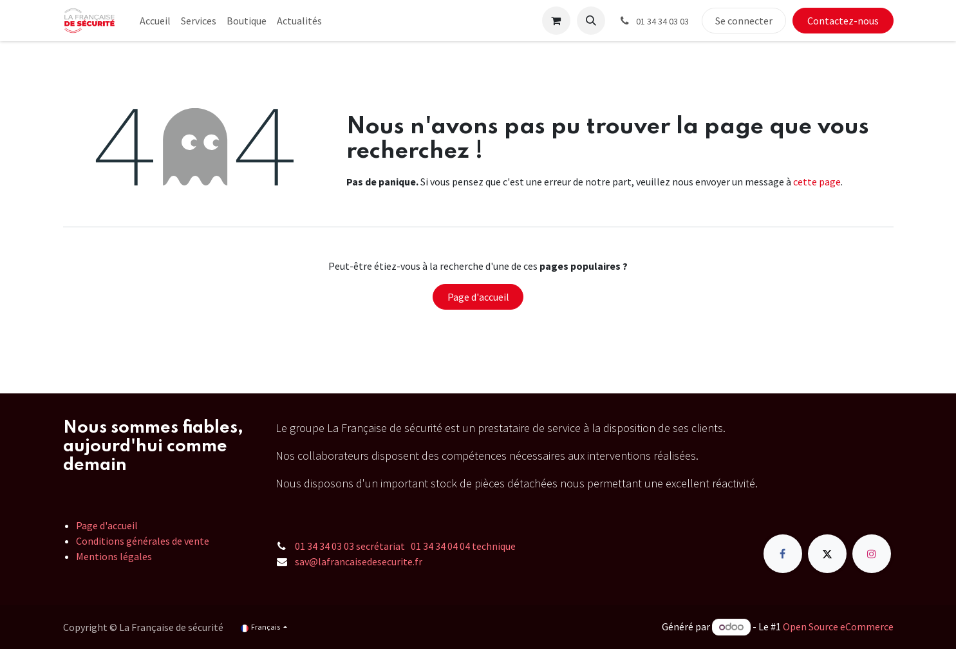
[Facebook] (783, 553)
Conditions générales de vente (142, 540)
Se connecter (744, 20)
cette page (817, 181)
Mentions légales (114, 556)
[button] (591, 20)
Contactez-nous (843, 20)
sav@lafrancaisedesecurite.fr (358, 561)
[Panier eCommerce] (556, 20)
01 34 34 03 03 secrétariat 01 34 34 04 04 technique (405, 546)
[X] (827, 553)
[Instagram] (871, 553)
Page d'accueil (478, 296)
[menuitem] (155, 20)
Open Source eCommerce (838, 626)
